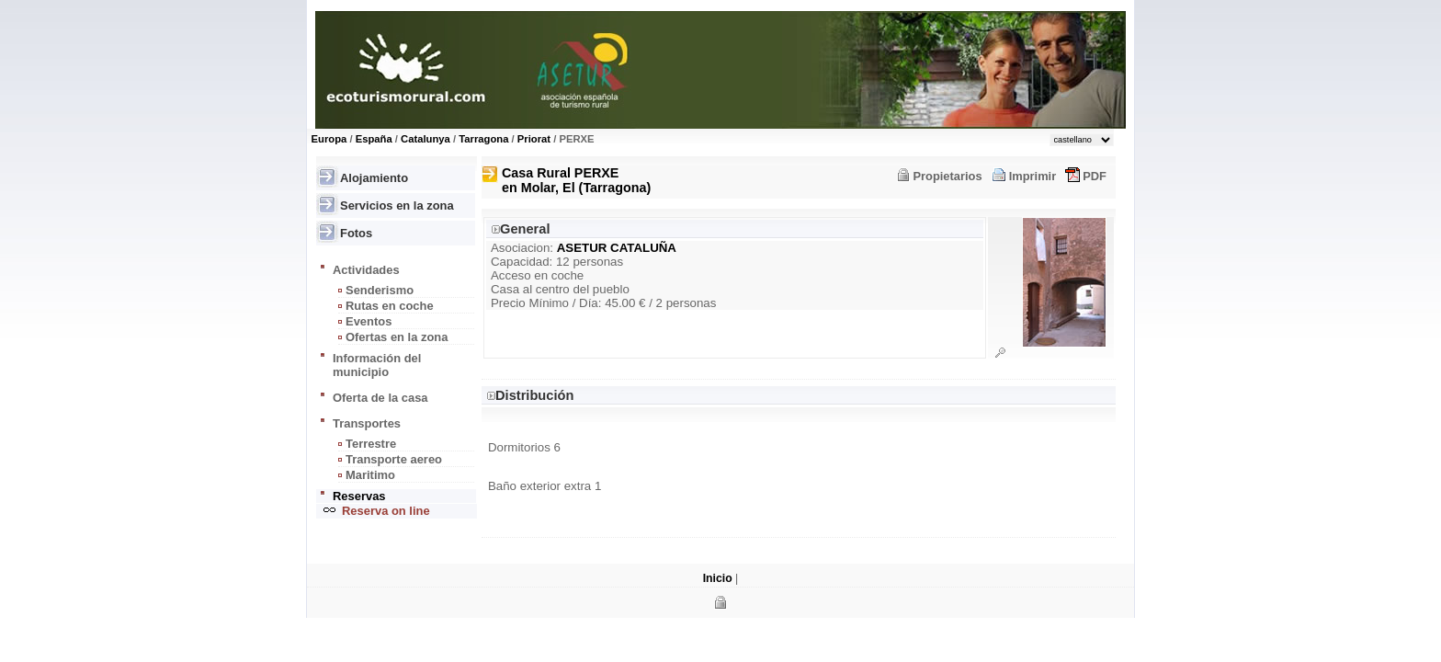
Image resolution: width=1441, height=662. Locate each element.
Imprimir (1033, 176)
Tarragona (483, 138)
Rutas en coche (390, 306)
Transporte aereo (394, 459)
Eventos (368, 321)
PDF (1094, 176)
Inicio (717, 578)
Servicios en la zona (397, 205)
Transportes (367, 423)
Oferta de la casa (380, 398)
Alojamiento (374, 178)
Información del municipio (377, 365)
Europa (329, 138)
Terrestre (371, 444)
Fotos (356, 233)
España (374, 138)
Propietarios (947, 176)
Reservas (359, 496)
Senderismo (380, 290)
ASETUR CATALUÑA (616, 248)
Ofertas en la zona (397, 337)
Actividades (366, 270)
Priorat (533, 138)
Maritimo (370, 475)
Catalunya (425, 138)
